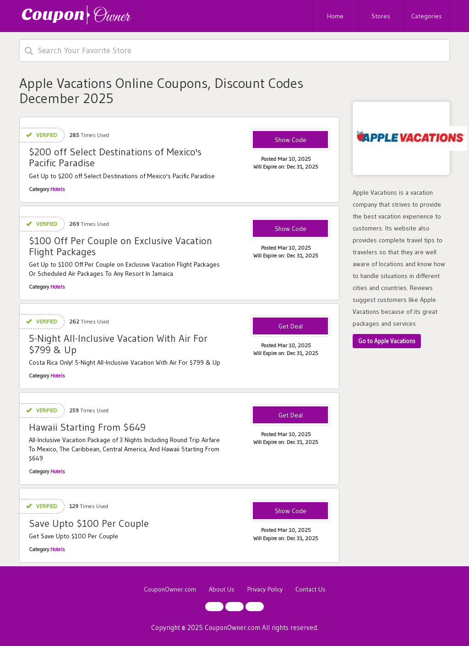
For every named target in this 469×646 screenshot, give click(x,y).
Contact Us (310, 589)
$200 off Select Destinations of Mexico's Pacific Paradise (115, 157)
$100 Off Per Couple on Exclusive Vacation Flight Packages (120, 246)
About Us (221, 589)
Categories (426, 16)
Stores (380, 16)
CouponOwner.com (170, 589)
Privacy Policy (265, 589)
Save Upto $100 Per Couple (89, 523)
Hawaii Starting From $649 (87, 427)
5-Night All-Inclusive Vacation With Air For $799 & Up (118, 344)
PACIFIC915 (290, 140)
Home (335, 16)
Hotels (57, 189)
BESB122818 (290, 511)
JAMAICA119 (290, 229)
